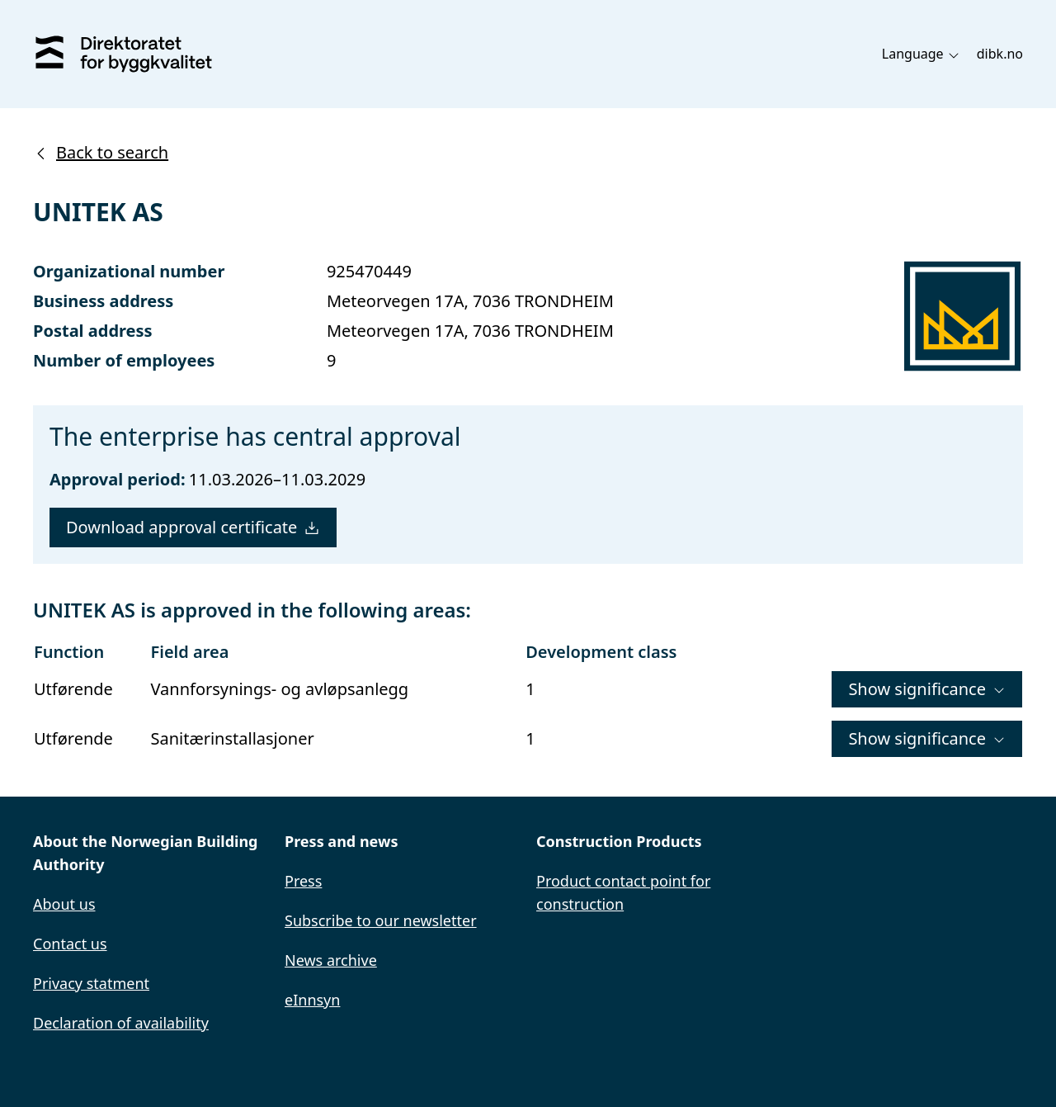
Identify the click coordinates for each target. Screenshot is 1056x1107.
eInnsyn (312, 1000)
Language (921, 54)
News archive (331, 960)
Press (303, 881)
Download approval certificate (193, 527)
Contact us (70, 943)
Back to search (100, 152)
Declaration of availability (121, 1023)
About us (64, 904)
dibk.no (1000, 54)
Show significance (927, 689)
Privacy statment (91, 983)
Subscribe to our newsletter (381, 920)
